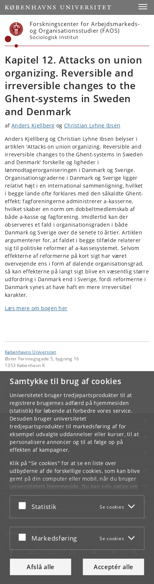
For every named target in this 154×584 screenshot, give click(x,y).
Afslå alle (40, 567)
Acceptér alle (113, 567)
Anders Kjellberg (33, 125)
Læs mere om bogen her (36, 308)
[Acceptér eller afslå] (24, 505)
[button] (142, 7)
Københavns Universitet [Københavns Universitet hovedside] (30, 352)
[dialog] (77, 477)
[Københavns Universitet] (14, 35)
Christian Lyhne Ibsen (92, 125)
